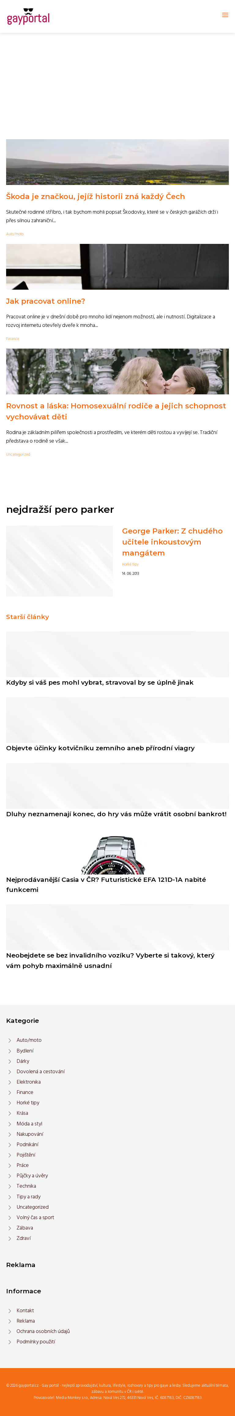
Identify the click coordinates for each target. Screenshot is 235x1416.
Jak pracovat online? (45, 301)
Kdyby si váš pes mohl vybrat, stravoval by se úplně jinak (100, 682)
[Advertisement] (117, 78)
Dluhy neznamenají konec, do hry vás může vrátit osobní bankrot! (116, 814)
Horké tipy (130, 564)
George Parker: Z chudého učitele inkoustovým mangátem (172, 542)
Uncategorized (18, 454)
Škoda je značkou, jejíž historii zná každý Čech (95, 196)
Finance (12, 339)
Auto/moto (15, 234)
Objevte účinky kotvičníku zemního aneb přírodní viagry (100, 748)
